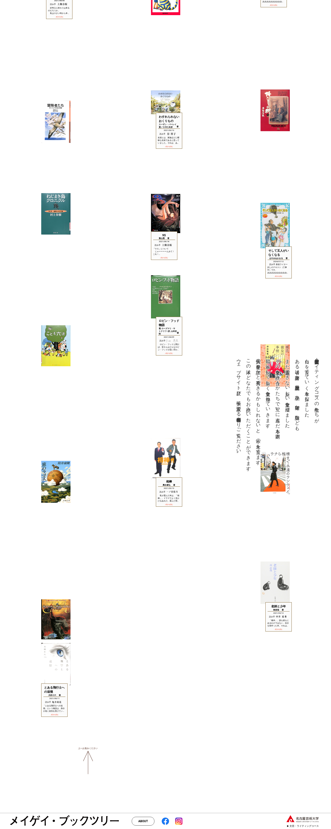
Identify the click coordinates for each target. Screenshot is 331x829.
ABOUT (143, 821)
